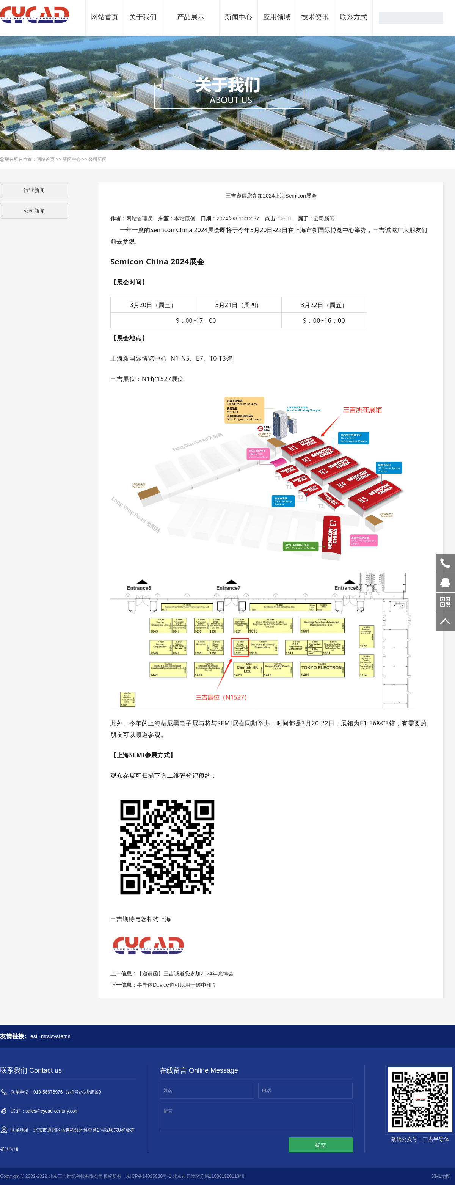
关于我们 (143, 17)
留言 (168, 1111)
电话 (266, 1090)
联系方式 (353, 17)
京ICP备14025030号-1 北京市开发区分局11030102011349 (185, 1176)
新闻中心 (238, 17)
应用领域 (276, 17)
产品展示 (190, 17)
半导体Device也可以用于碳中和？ (177, 985)
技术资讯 (315, 17)
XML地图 (441, 1176)
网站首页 (104, 17)
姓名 (168, 1090)
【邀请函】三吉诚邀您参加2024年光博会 (185, 973)
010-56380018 (445, 563)
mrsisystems (56, 1036)
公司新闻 (97, 159)
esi (33, 1036)
